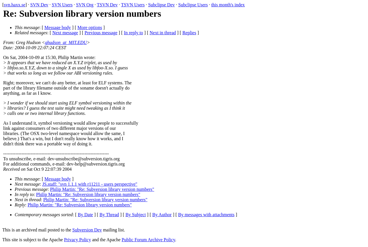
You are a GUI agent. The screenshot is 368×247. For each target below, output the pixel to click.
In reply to (133, 32)
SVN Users (62, 4)
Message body (58, 27)
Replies (189, 32)
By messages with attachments (206, 214)
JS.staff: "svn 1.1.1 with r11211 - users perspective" (89, 184)
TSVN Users (133, 4)
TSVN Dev (107, 4)
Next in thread (163, 32)
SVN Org (84, 4)
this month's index (228, 4)
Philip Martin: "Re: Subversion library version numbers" (102, 189)
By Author (162, 214)
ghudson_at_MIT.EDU (66, 42)
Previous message (101, 32)
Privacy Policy (77, 239)
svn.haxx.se (14, 4)
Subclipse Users (193, 4)
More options (89, 27)
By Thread (109, 214)
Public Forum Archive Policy (148, 239)
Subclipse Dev (161, 4)
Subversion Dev (87, 229)
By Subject (135, 214)
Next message (65, 32)
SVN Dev (39, 4)
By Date (85, 214)
